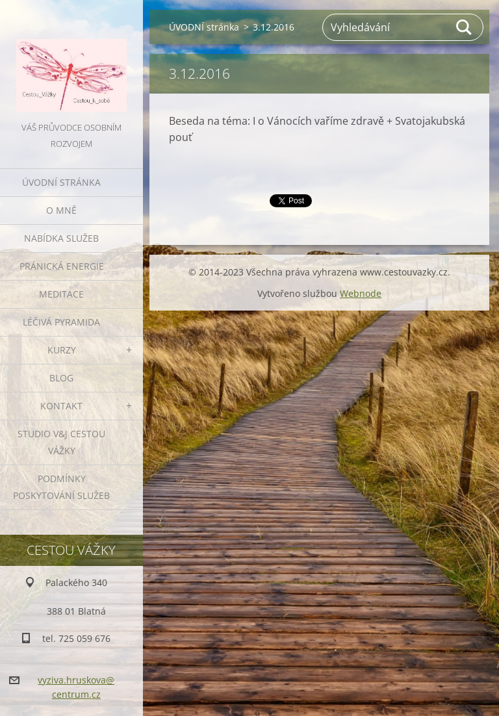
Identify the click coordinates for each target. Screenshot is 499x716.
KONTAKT (61, 406)
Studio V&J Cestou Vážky (61, 442)
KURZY (61, 350)
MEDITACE (61, 294)
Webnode (360, 293)
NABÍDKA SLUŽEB (61, 238)
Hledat (464, 27)
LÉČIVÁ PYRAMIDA (61, 322)
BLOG (61, 378)
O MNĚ (61, 210)
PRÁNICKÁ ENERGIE (61, 266)
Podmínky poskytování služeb (61, 487)
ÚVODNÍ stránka (61, 182)
